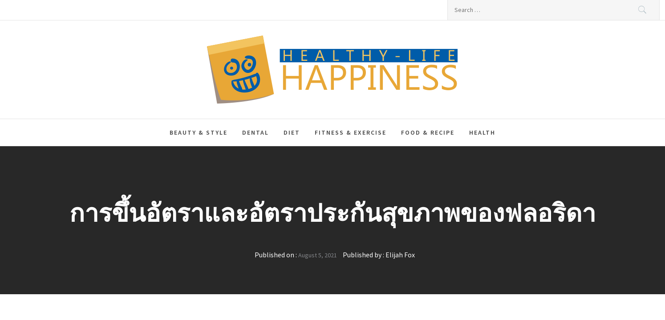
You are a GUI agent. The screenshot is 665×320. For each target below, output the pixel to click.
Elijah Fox (400, 254)
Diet (292, 132)
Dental (255, 132)
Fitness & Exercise (350, 132)
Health (482, 132)
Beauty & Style (198, 132)
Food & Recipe (427, 132)
